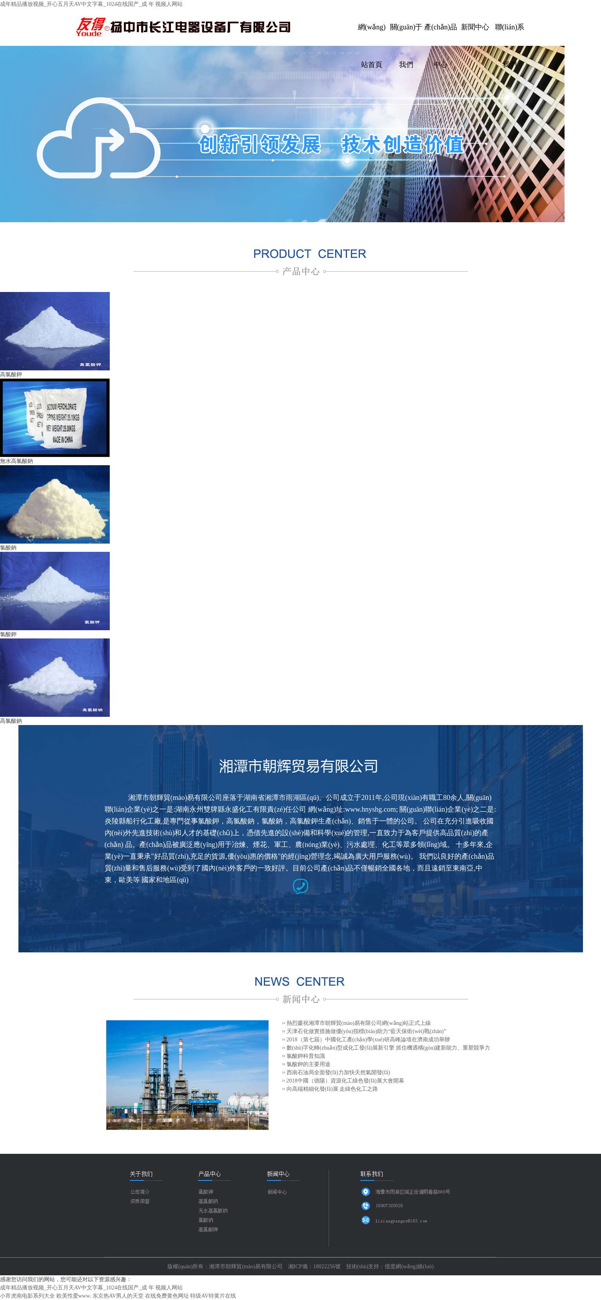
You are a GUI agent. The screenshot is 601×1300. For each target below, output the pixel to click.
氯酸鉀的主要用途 (308, 1064)
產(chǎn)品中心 (440, 34)
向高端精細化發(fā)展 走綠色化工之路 (332, 1089)
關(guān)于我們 (406, 34)
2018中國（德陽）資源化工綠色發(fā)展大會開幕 (345, 1081)
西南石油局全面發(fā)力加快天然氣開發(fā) (338, 1072)
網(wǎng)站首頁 (372, 34)
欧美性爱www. (73, 1296)
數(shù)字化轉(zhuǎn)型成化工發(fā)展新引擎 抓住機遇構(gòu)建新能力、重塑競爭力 (388, 1048)
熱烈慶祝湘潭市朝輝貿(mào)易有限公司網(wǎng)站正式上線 (359, 1023)
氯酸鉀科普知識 (306, 1056)
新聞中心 (475, 27)
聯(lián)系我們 (510, 34)
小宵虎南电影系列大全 (27, 1296)
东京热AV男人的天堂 (118, 1296)
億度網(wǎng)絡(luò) (409, 1266)
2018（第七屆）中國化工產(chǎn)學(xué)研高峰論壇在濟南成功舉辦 (368, 1040)
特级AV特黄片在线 (213, 1296)
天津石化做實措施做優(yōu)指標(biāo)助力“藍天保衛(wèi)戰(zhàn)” (366, 1031)
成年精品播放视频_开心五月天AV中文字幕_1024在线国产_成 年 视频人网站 (91, 4)
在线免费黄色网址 (167, 1296)
